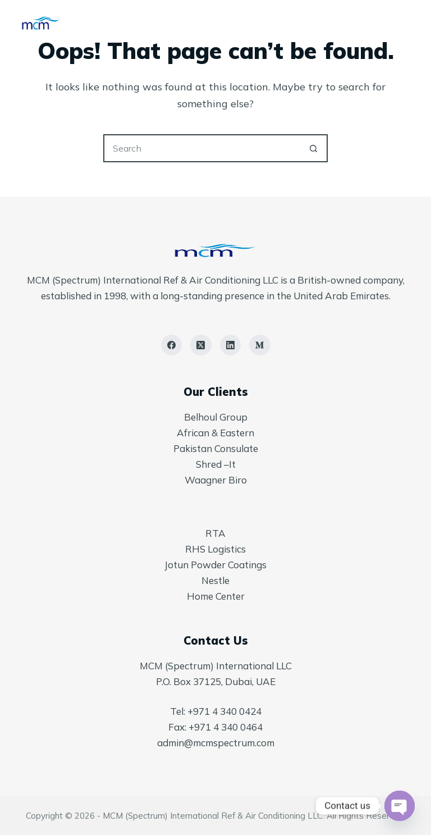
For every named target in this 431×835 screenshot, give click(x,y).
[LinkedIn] (230, 345)
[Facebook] (171, 345)
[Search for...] (201, 148)
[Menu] (405, 22)
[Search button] (314, 148)
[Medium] (259, 345)
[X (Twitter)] (201, 345)
